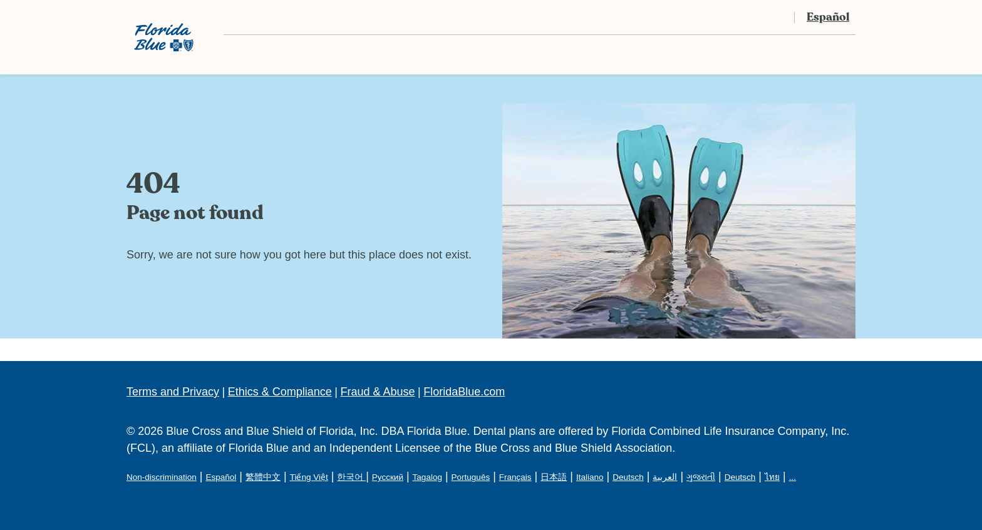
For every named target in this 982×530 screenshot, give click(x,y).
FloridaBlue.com (464, 391)
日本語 (553, 477)
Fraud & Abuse (378, 391)
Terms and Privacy (173, 391)
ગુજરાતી (700, 477)
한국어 (351, 477)
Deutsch (628, 477)
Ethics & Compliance (280, 391)
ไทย (772, 477)
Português (471, 477)
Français (515, 477)
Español (220, 477)
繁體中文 (263, 477)
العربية (665, 477)
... (792, 477)
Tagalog (427, 477)
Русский (387, 477)
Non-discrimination (162, 477)
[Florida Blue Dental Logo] (164, 37)
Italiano (590, 477)
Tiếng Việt (309, 477)
